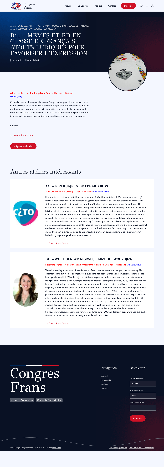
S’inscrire (128, 5)
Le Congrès (83, 5)
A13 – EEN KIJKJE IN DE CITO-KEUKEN (78, 195)
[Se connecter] (141, 5)
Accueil (68, 5)
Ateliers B (42, 25)
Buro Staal (56, 463)
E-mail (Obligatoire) (137, 418)
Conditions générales (118, 463)
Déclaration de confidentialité (141, 463)
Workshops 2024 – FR (27, 25)
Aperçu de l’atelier (23, 155)
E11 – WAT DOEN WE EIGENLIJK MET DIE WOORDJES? (90, 271)
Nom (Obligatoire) (136, 406)
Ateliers (98, 5)
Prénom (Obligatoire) (137, 394)
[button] (21, 144)
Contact (112, 5)
